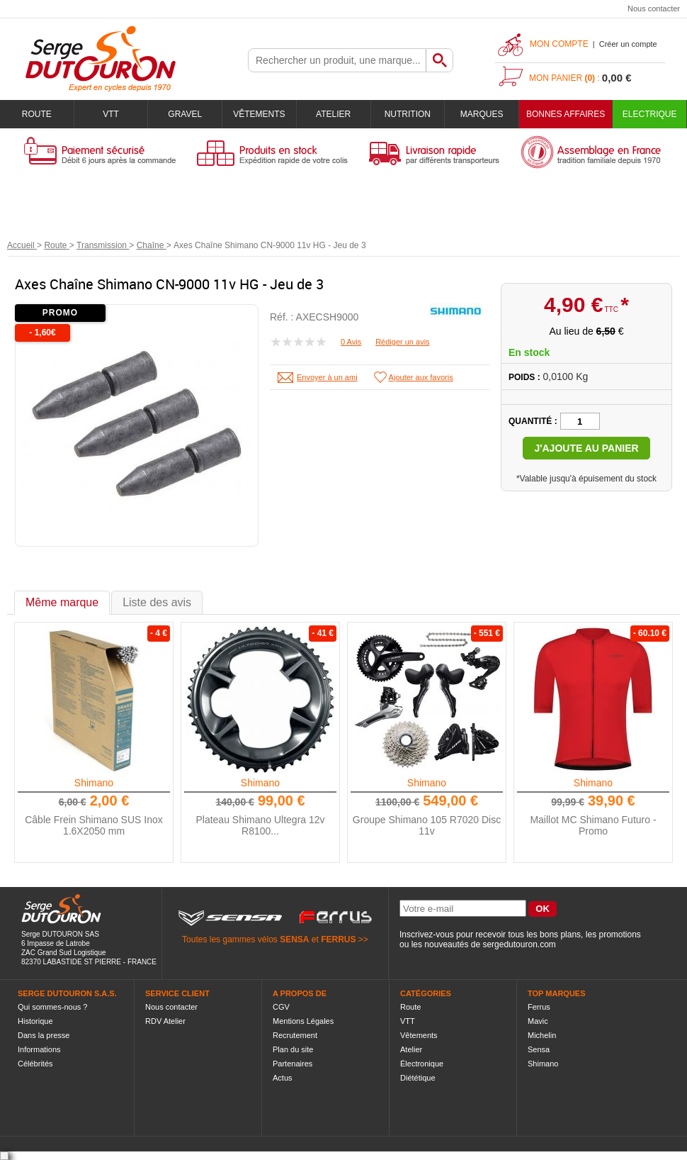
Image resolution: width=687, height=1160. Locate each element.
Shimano (93, 782)
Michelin (542, 1035)
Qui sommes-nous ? (52, 1007)
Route (37, 114)
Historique (35, 1021)
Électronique (421, 1063)
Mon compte (559, 44)
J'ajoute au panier (586, 448)
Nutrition (408, 114)
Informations (39, 1049)
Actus (283, 1077)
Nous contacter (654, 8)
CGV (281, 1007)
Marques (482, 114)
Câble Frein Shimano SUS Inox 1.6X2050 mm (94, 825)
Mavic (538, 1021)
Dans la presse (43, 1035)
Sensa (539, 1049)
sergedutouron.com (518, 944)
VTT (111, 114)
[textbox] (337, 60)
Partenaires (292, 1063)
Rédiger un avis (402, 342)
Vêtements (259, 114)
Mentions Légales (303, 1021)
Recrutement (295, 1035)
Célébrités (35, 1063)
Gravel (185, 114)
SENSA (294, 939)
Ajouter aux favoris (421, 377)
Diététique (418, 1077)
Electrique (650, 114)
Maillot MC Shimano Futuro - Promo (593, 825)
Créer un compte (628, 44)
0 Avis (351, 342)
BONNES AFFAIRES (565, 114)
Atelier (333, 114)
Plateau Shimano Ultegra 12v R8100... (259, 825)
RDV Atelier (165, 1021)
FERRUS (338, 939)
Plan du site (293, 1049)
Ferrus (539, 1007)
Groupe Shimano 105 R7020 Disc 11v (427, 825)
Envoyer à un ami (327, 377)
